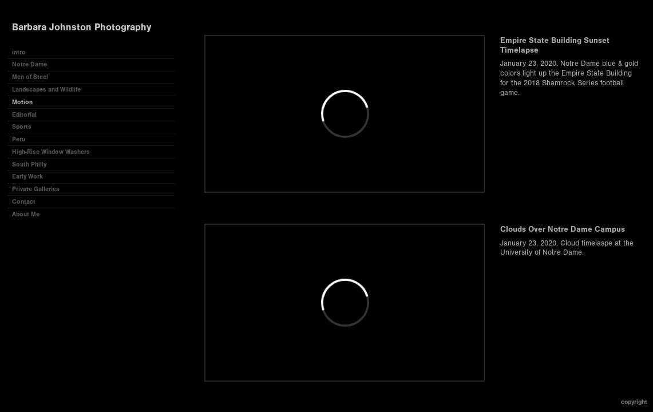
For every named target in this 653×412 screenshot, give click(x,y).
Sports (21, 126)
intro (19, 52)
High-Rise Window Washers (51, 152)
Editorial (24, 114)
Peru (18, 139)
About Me (25, 214)
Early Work (27, 176)
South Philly (29, 164)
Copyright (634, 402)
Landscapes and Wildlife (46, 89)
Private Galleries (36, 189)
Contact (23, 201)
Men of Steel (30, 77)
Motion (22, 102)
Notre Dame (29, 64)
